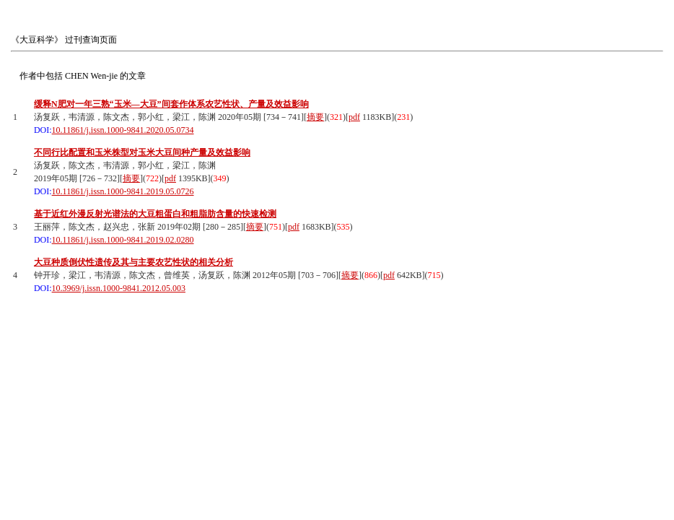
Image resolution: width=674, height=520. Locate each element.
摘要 (315, 117)
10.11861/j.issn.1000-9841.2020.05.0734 (123, 130)
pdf (354, 117)
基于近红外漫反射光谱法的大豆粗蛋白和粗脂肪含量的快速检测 (155, 214)
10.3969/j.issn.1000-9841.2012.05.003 (118, 288)
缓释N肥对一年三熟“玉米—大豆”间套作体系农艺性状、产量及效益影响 (171, 104)
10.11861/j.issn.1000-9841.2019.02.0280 (123, 240)
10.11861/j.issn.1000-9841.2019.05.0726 (123, 191)
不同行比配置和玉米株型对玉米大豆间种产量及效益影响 (142, 152)
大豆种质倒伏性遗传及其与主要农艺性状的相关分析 (133, 262)
